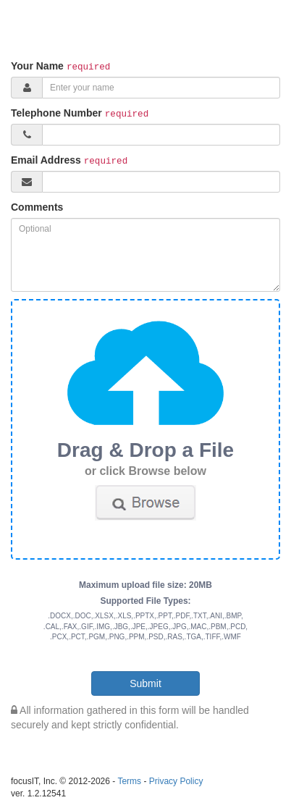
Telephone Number (56, 113)
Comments (37, 207)
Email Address (46, 160)
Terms (129, 781)
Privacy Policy (176, 781)
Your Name (37, 66)
